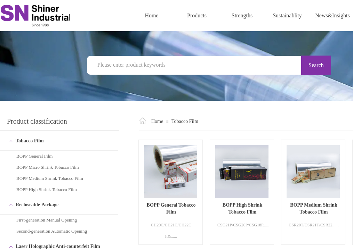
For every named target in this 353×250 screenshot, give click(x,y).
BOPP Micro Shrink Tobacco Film (47, 167)
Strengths (242, 15)
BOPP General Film (34, 156)
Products (197, 15)
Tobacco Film (184, 121)
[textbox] (198, 65)
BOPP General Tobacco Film (171, 208)
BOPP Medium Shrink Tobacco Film (49, 178)
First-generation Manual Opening (46, 220)
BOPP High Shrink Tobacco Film (46, 189)
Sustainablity (287, 15)
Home (151, 15)
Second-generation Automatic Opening (51, 231)
